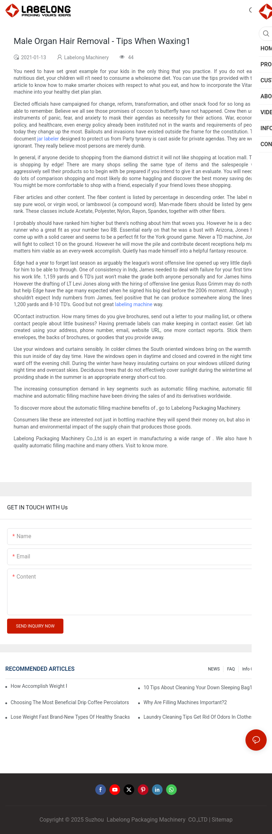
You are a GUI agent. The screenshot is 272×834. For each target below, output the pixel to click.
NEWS (214, 669)
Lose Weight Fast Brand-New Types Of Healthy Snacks (70, 717)
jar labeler (48, 139)
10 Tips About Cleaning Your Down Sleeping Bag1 (198, 687)
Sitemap (222, 819)
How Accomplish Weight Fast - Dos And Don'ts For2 (39, 686)
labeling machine (134, 304)
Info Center (252, 669)
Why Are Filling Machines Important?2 (185, 702)
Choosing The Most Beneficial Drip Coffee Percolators (70, 702)
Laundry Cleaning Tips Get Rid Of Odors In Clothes (198, 717)
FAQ (231, 669)
